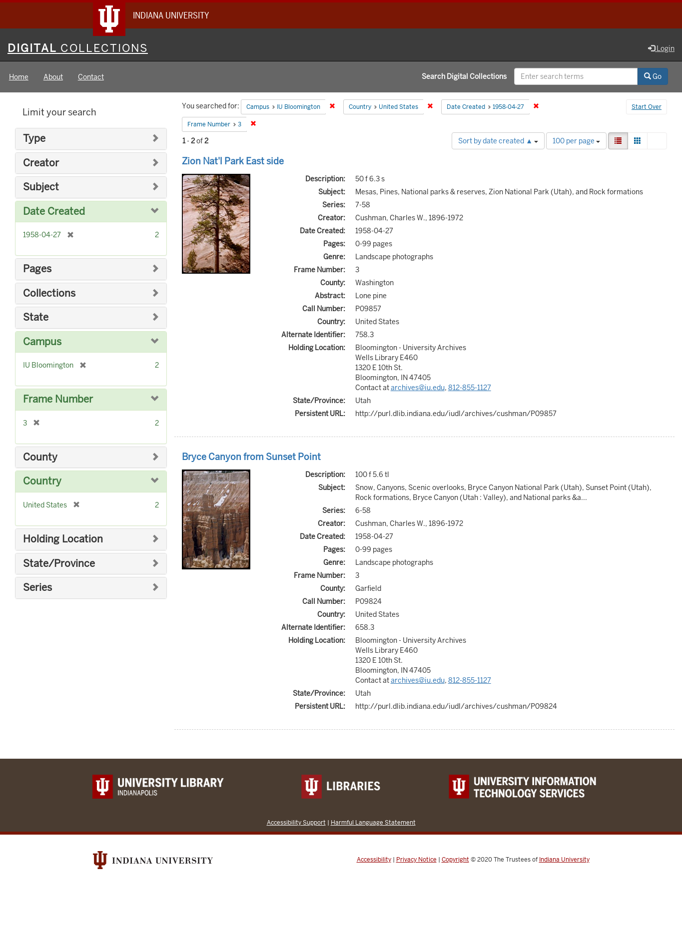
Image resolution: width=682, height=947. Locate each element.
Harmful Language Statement (373, 822)
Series (37, 587)
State (35, 317)
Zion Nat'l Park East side (233, 161)
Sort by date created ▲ (498, 140)
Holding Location (63, 539)
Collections (49, 293)
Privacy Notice (416, 860)
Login (661, 48)
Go (653, 76)
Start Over (647, 107)
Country (42, 481)
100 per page (576, 140)
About (53, 76)
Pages (37, 269)
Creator (41, 163)
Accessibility (374, 860)
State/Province (59, 563)
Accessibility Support (296, 822)
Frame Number (58, 399)
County (40, 457)
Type (34, 138)
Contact (91, 76)
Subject (41, 187)
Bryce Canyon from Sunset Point (251, 457)
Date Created (54, 211)
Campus (42, 342)
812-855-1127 (469, 387)
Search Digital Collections (464, 76)
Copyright (455, 860)
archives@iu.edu (418, 387)
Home (18, 76)
